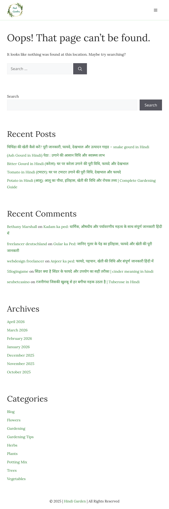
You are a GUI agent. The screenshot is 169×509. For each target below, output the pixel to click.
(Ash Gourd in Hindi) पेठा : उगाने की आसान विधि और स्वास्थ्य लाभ (56, 155)
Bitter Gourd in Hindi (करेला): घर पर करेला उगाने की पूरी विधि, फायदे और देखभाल (67, 163)
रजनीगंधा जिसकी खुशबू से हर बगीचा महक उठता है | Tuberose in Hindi (88, 281)
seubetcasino (18, 281)
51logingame (17, 271)
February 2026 (19, 338)
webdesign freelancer (25, 261)
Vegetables (16, 478)
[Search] (80, 68)
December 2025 (20, 355)
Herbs (12, 445)
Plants (12, 453)
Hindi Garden (75, 501)
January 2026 (18, 346)
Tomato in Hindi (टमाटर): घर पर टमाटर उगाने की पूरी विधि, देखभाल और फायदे (64, 172)
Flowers (14, 420)
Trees (12, 470)
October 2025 (19, 372)
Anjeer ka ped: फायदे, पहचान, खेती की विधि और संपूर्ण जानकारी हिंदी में (102, 261)
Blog (10, 411)
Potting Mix (17, 462)
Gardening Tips (20, 436)
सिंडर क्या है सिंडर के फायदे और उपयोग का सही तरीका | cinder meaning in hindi (94, 271)
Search (13, 96)
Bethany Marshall (22, 226)
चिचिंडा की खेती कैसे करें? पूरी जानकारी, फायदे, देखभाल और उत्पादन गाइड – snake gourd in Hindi (78, 146)
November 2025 (20, 363)
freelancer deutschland (27, 243)
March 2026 (17, 330)
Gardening (16, 428)
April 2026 (16, 321)
